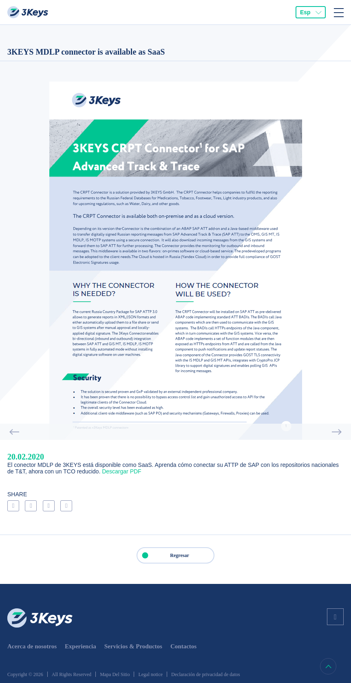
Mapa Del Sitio (115, 674)
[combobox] (311, 12)
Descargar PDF (121, 471)
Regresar (163, 555)
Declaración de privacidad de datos (205, 674)
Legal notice (150, 674)
